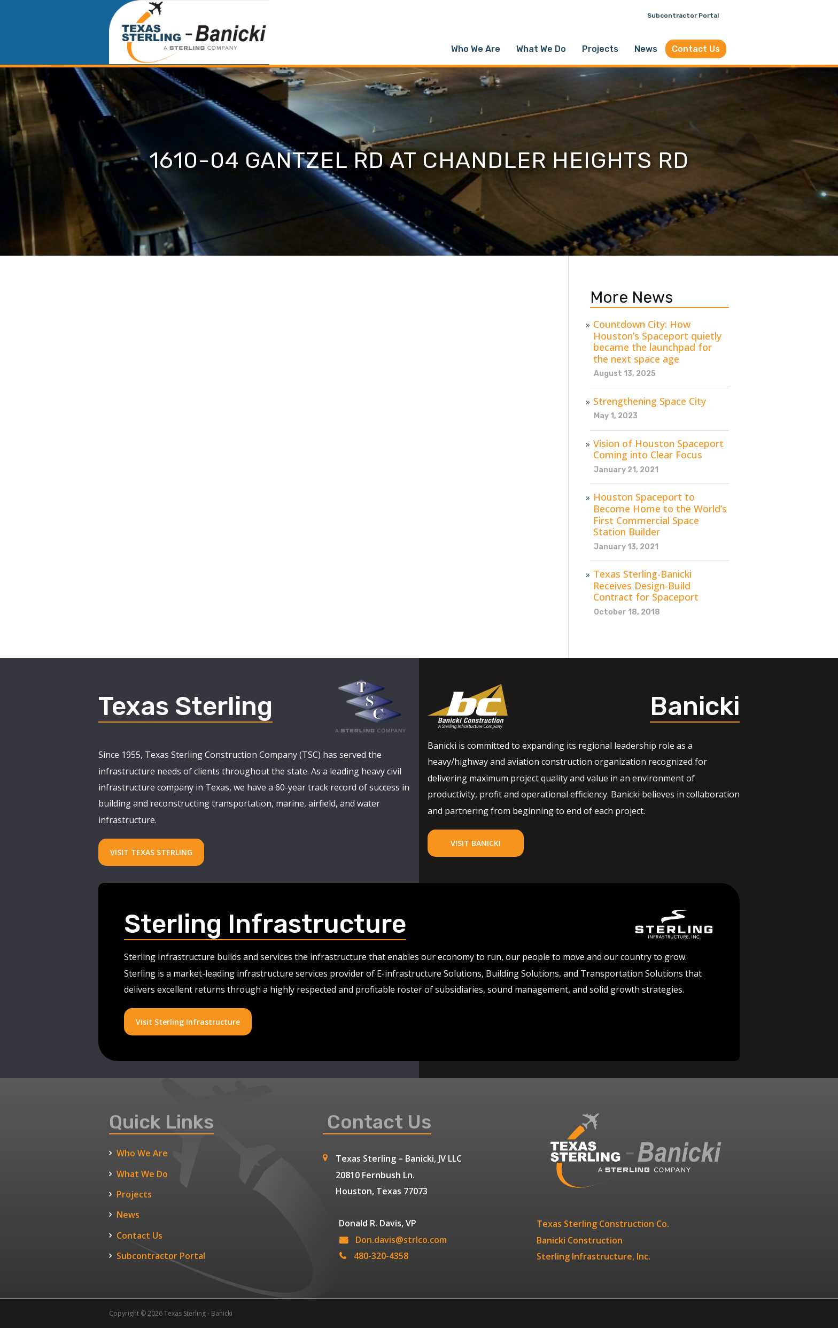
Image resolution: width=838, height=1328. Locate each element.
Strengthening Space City (649, 402)
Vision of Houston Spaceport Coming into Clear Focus (658, 449)
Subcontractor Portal (683, 15)
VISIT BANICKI (476, 843)
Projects (600, 49)
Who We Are (475, 49)
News (645, 49)
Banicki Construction (580, 1240)
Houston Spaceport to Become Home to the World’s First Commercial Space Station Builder (660, 515)
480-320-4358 (381, 1256)
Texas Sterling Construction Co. (603, 1224)
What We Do (541, 49)
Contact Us (696, 49)
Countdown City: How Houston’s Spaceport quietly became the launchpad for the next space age (657, 342)
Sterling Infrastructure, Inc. (593, 1256)
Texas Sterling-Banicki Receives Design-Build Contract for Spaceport (646, 586)
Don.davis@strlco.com (401, 1240)
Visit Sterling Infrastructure (188, 1022)
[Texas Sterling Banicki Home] (189, 59)
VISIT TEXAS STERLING (151, 852)
